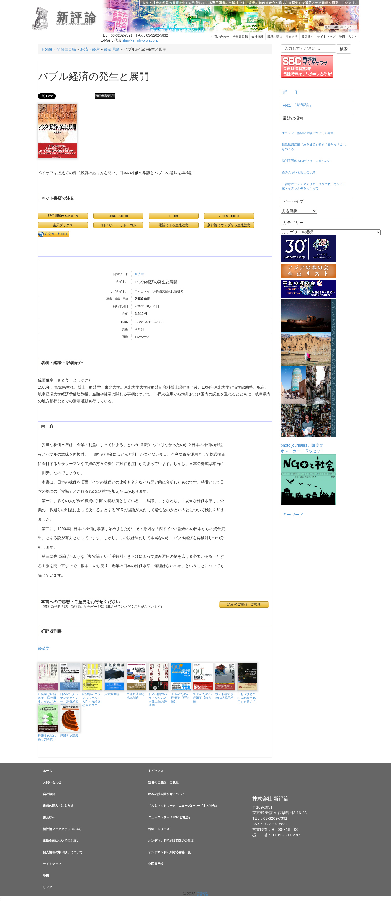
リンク (353, 36)
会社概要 (257, 36)
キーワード (293, 514)
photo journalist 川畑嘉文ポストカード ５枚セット (308, 376)
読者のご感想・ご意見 (244, 604)
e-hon (173, 215)
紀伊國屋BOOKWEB (63, 215)
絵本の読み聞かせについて (166, 794)
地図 (342, 36)
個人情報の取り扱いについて (63, 852)
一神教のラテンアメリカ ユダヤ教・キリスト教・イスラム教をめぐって (314, 186)
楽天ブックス (63, 225)
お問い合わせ (220, 36)
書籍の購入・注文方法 (282, 36)
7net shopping (229, 215)
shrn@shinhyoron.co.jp (140, 40)
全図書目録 (240, 36)
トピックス (155, 770)
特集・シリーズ (158, 829)
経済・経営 (90, 49)
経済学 (139, 274)
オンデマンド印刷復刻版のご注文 (171, 840)
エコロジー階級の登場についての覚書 (308, 133)
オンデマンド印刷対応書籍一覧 (169, 852)
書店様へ (307, 36)
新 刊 (291, 92)
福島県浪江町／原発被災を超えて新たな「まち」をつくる (315, 147)
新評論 (77, 17)
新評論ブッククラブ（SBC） (63, 829)
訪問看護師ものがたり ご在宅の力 (306, 160)
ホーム (47, 770)
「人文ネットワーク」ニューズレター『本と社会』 (183, 805)
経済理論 (111, 49)
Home (47, 49)
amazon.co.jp (118, 215)
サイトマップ (326, 36)
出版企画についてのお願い (61, 840)
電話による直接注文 (174, 225)
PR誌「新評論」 (298, 105)
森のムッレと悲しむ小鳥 (298, 172)
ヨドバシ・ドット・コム (118, 225)
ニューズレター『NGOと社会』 (170, 817)
